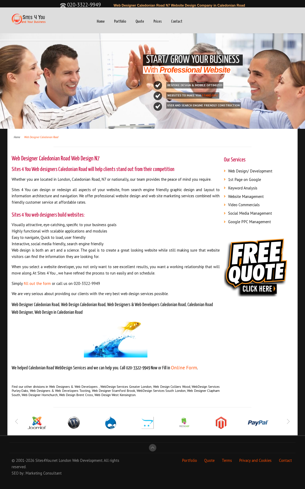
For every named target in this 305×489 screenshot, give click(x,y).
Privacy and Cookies (255, 460)
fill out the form (38, 283)
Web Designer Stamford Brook (113, 390)
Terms (227, 460)
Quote (140, 22)
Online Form (184, 367)
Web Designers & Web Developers (74, 386)
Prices (158, 22)
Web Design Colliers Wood (171, 386)
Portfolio (120, 22)
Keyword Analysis (242, 188)
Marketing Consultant (43, 473)
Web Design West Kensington (115, 395)
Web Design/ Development (250, 171)
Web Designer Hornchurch (40, 395)
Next (288, 421)
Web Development (87, 460)
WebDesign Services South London (161, 390)
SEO (15, 473)
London (65, 460)
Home (101, 22)
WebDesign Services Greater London (126, 386)
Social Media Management (250, 213)
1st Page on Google (244, 179)
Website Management (246, 196)
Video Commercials (244, 204)
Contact (176, 22)
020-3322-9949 (80, 4)
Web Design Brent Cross (76, 395)
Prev (17, 421)
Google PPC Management (249, 221)
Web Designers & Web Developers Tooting (60, 390)
